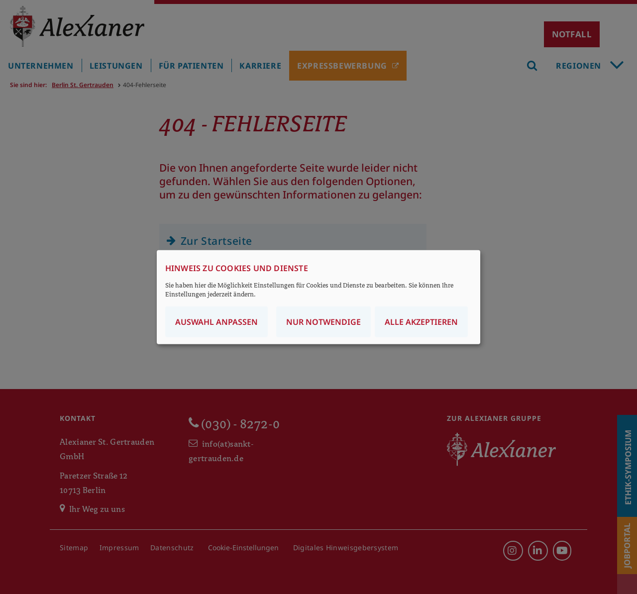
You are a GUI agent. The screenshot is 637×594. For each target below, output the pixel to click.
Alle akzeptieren (421, 321)
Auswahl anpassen (216, 321)
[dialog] (318, 297)
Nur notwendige (323, 321)
